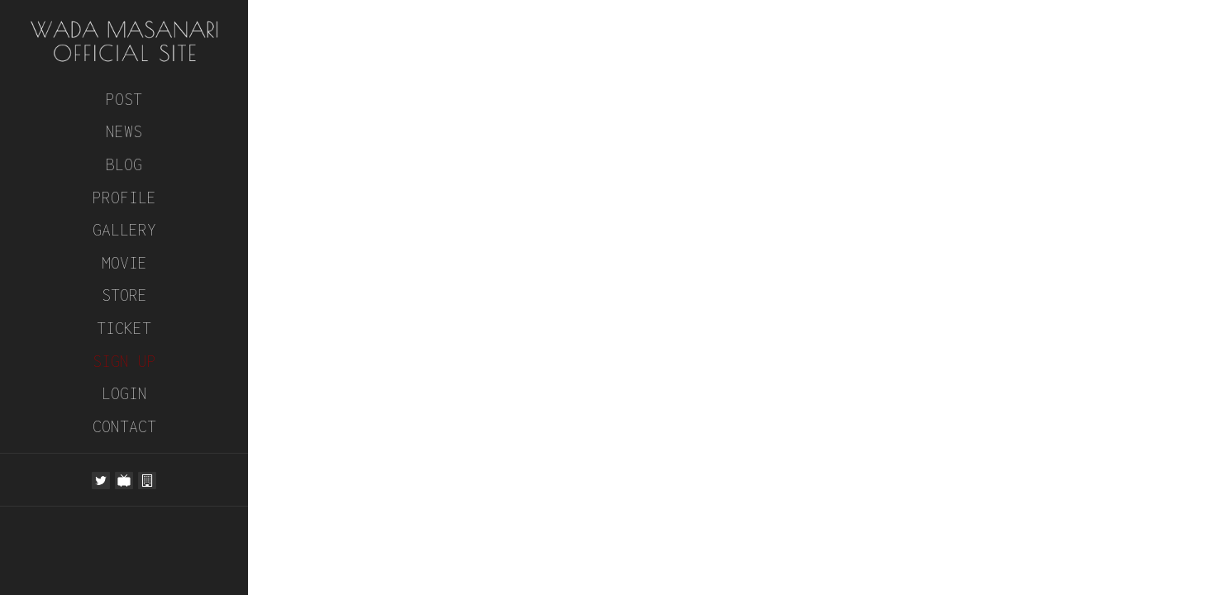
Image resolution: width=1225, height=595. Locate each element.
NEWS (124, 130)
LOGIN (124, 392)
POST (124, 98)
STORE (124, 294)
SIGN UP (124, 360)
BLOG (124, 164)
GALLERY (124, 229)
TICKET (124, 327)
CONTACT (124, 426)
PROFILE (124, 197)
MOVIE (124, 262)
